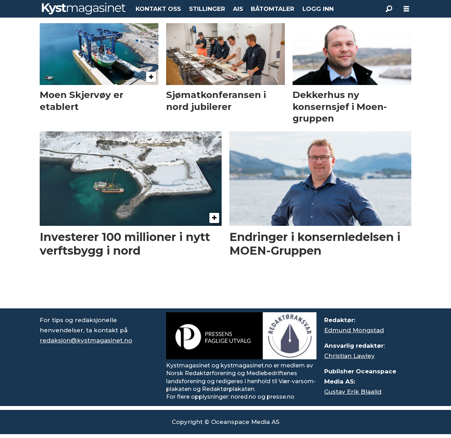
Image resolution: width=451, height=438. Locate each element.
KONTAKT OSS (158, 8)
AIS (238, 8)
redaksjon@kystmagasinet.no (86, 340)
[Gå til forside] (83, 8)
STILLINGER (207, 8)
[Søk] (389, 9)
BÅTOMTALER (272, 8)
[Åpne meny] (406, 9)
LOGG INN (318, 8)
